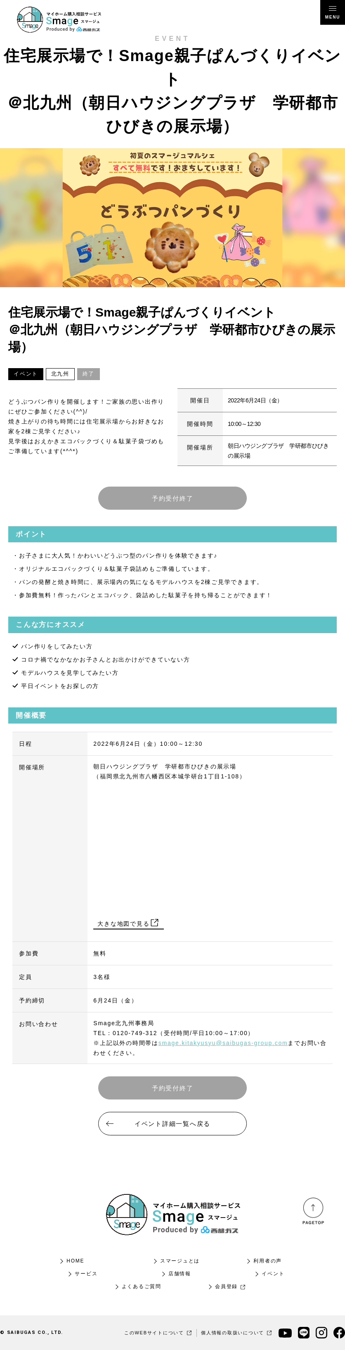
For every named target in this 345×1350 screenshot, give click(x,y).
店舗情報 (179, 1274)
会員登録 (230, 1286)
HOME (75, 1261)
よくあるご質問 (141, 1286)
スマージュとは (180, 1261)
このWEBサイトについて (158, 1332)
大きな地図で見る (128, 923)
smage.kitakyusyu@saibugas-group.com (223, 1043)
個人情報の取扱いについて (236, 1332)
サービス (86, 1274)
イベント (273, 1274)
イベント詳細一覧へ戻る (172, 1123)
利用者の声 (267, 1261)
